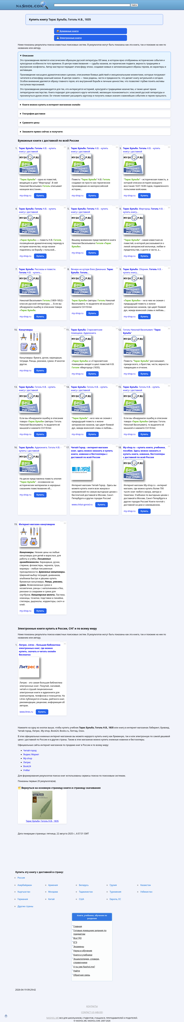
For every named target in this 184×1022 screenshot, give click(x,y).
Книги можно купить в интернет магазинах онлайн (51, 104)
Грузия (113, 885)
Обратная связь (81, 974)
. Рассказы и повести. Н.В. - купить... (37, 271)
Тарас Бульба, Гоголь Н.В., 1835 (42, 821)
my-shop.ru (25, 195)
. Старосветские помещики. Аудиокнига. (86, 331)
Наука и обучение (82, 950)
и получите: (42, 131)
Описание (27, 55)
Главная (77, 926)
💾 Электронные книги (69, 37)
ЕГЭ (75, 942)
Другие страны (25, 906)
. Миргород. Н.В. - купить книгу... (143, 210)
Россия (21, 877)
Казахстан (145, 885)
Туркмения (115, 891)
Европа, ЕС (115, 899)
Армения (53, 885)
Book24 (27, 766)
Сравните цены (30, 122)
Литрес (27, 762)
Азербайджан (25, 885)
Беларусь (83, 885)
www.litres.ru (26, 711)
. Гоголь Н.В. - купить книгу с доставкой (37, 388)
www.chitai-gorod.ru (82, 504)
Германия (23, 899)
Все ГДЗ (77, 938)
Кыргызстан (24, 891)
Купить (40, 195)
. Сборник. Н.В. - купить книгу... (143, 271)
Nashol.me (52, 1017)
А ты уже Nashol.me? (84, 966)
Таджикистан (86, 891)
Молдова (53, 891)
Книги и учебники (82, 954)
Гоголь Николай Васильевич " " (142, 331)
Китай (51, 899)
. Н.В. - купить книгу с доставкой (37, 150)
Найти (76, 970)
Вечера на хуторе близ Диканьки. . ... (92, 271)
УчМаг (26, 770)
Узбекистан (146, 891)
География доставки (33, 113)
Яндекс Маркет (31, 754)
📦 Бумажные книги (67, 31)
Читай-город (29, 750)
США (81, 899)
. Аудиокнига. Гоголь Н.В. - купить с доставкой (40, 449)
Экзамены (78, 946)
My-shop (27, 758)
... (65, 147)
